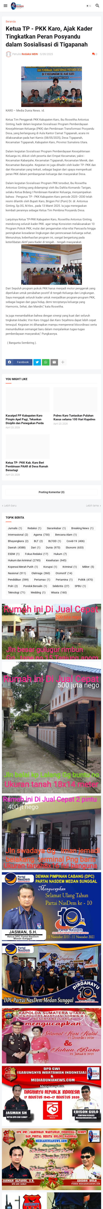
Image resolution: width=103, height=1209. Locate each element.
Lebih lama (92, 505)
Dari (35, 548)
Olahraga (40, 573)
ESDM (14, 554)
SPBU (80, 586)
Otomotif (64, 573)
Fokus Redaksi (36, 554)
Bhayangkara (18, 541)
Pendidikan (18, 580)
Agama (42, 535)
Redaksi (34, 528)
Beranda (11, 21)
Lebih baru (10, 505)
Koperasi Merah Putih (23, 567)
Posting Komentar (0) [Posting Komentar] (51, 492)
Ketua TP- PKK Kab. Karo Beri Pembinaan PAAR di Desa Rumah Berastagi (27, 466)
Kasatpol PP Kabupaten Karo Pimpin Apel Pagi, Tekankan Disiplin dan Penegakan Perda (25, 419)
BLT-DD (54, 541)
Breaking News (82, 528)
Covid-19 (76, 541)
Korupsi (50, 567)
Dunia (53, 548)
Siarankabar (56, 528)
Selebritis (61, 586)
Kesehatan (56, 560)
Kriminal (70, 567)
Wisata (59, 593)
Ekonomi (75, 548)
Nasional (17, 573)
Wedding (38, 593)
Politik (85, 580)
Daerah (17, 548)
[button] (5, 6)
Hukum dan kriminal (24, 560)
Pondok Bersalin (35, 586)
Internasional (18, 535)
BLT (38, 541)
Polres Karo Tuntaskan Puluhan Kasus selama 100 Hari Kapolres (74, 417)
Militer (88, 567)
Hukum (60, 554)
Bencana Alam (66, 535)
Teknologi (16, 593)
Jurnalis (15, 528)
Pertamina (64, 580)
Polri (13, 586)
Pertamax (42, 580)
